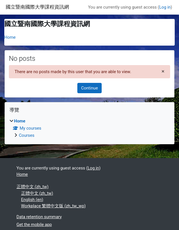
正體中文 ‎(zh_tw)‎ (33, 186)
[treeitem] (89, 128)
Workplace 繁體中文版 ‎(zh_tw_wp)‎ (53, 205)
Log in (165, 7)
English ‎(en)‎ (32, 199)
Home (10, 37)
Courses (26, 135)
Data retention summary (39, 216)
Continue (89, 88)
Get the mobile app (34, 224)
